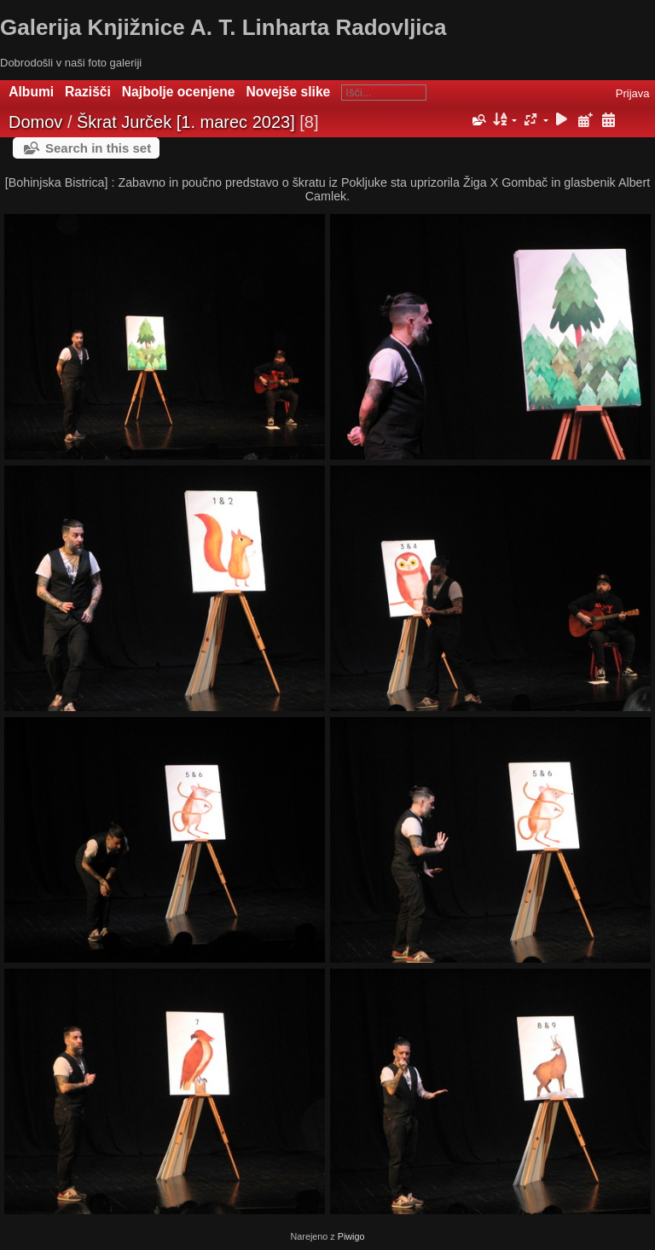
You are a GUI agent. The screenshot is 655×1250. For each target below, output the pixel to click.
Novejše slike (288, 91)
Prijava (633, 93)
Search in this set (98, 148)
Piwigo (351, 1236)
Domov (35, 122)
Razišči (88, 91)
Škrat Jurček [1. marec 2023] (186, 122)
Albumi (31, 91)
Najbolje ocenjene (178, 91)
